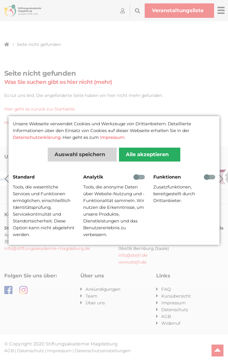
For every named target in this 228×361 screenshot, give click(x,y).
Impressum (112, 137)
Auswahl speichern (80, 154)
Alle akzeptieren (148, 154)
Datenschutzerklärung (36, 137)
